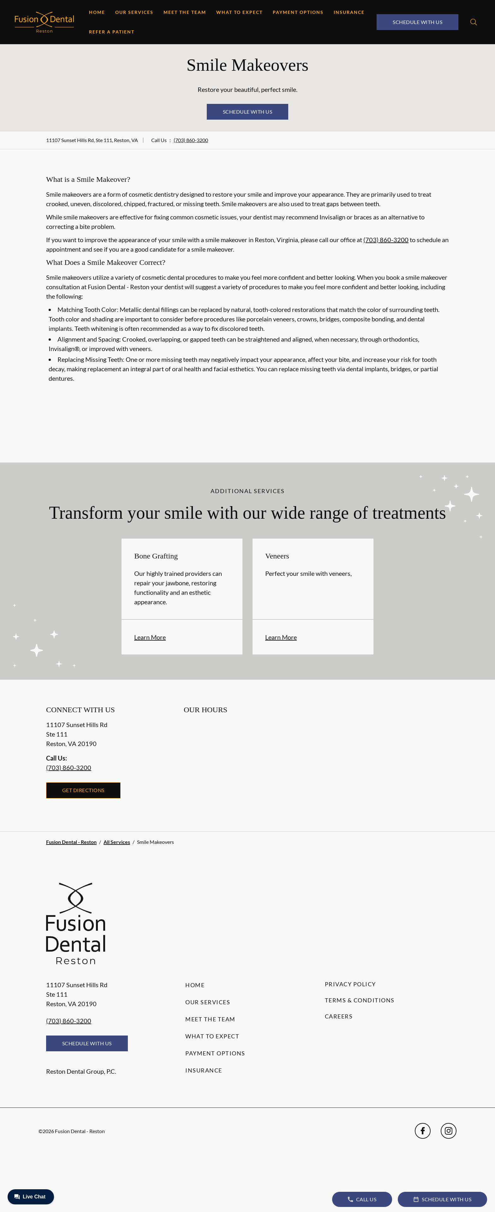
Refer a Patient (111, 31)
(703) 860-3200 (191, 140)
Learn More (150, 637)
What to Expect (239, 12)
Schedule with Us (417, 22)
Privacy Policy (350, 984)
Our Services (134, 12)
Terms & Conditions (360, 1000)
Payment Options (298, 12)
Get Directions (83, 790)
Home (97, 12)
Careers (339, 1016)
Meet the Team (185, 12)
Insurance (349, 12)
